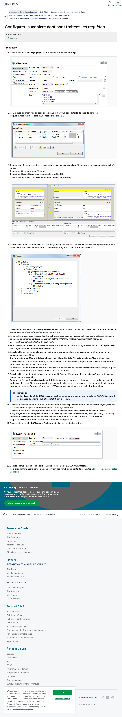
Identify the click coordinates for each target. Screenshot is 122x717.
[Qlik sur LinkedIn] (108, 697)
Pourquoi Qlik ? (14, 611)
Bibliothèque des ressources (20, 552)
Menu (118, 5)
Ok (63, 692)
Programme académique (18, 669)
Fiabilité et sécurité (15, 615)
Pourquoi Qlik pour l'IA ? (18, 626)
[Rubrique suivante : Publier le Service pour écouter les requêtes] (91, 514)
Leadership (12, 657)
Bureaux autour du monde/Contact (23, 684)
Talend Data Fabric (15, 577)
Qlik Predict (12, 595)
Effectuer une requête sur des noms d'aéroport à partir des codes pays (38, 15)
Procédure (12, 38)
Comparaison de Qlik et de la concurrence (26, 630)
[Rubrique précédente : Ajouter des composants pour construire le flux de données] (31, 514)
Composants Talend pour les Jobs (23, 12)
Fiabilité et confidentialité (18, 619)
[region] (39, 700)
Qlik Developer (13, 537)
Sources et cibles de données (21, 637)
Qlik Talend (12, 569)
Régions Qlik (12, 641)
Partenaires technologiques (19, 634)
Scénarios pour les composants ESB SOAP (68, 12)
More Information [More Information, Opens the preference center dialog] (62, 699)
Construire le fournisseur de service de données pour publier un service (38, 19)
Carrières (11, 676)
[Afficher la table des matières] (5, 12)
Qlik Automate (13, 599)
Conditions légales (84, 705)
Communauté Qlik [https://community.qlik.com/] (88, 697)
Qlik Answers (13, 591)
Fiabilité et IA (12, 622)
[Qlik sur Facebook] (113, 697)
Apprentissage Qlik (15, 545)
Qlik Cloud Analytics (16, 587)
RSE (8, 661)
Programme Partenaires (18, 672)
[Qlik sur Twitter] (103, 697)
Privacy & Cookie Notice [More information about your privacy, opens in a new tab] (22, 709)
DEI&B (9, 665)
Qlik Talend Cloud (15, 573)
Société (10, 654)
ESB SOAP (44, 12)
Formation (11, 541)
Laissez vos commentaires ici (21, 503)
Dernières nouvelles (16, 680)
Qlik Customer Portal (16, 548)
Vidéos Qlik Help (14, 533)
